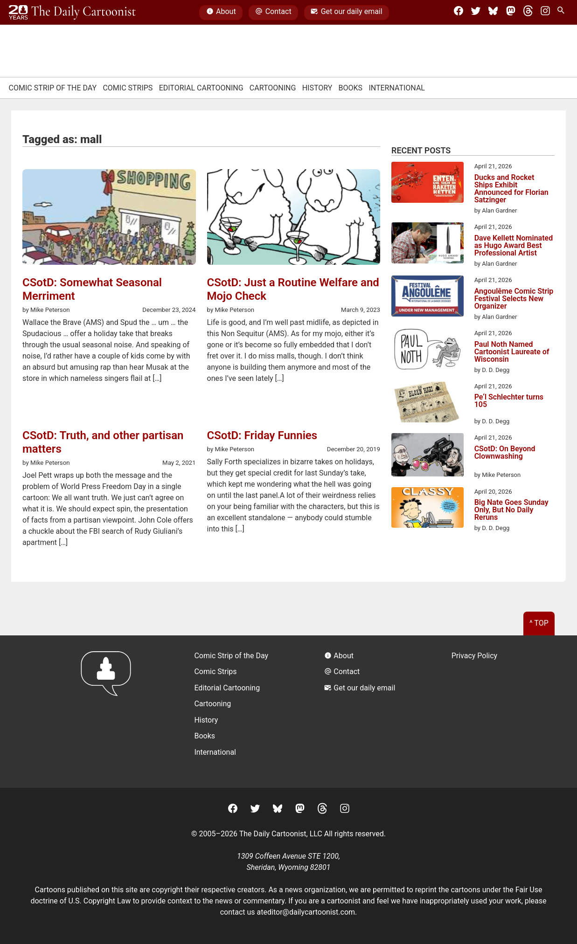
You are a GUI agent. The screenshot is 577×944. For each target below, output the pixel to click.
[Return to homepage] (109, 711)
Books (351, 87)
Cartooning (273, 87)
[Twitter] (475, 12)
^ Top (539, 623)
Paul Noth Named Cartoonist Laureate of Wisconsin (511, 352)
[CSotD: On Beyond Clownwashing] (427, 456)
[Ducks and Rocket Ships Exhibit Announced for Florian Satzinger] (427, 184)
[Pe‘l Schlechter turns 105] (427, 404)
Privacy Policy (475, 655)
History (317, 87)
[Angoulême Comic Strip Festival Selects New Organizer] (427, 297)
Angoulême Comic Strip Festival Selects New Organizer (514, 299)
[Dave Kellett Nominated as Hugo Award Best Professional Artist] (427, 244)
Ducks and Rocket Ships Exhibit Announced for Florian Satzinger (511, 189)
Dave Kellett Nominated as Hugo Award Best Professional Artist (513, 245)
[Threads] (528, 12)
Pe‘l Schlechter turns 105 (508, 401)
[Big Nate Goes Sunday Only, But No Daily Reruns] (427, 509)
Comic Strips (128, 87)
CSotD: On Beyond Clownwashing (504, 453)
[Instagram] (545, 12)
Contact (273, 12)
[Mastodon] (510, 12)
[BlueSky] (493, 12)
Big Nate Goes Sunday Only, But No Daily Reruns (511, 510)
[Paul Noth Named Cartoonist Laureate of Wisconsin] (427, 350)
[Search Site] (562, 12)
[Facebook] (458, 12)
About (221, 12)
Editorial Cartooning (201, 87)
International (396, 87)
